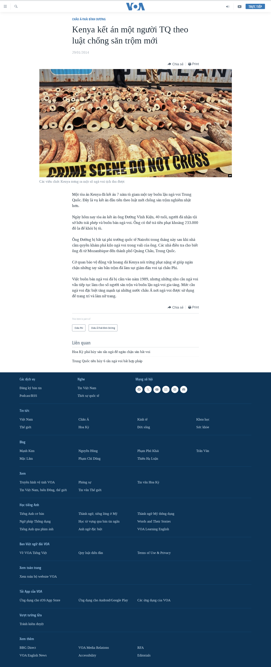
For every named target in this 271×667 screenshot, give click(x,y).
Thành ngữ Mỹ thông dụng (155, 514)
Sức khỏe (202, 427)
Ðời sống (143, 427)
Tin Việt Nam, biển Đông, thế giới (43, 490)
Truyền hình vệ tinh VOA (37, 482)
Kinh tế (142, 419)
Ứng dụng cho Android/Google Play (103, 600)
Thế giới (25, 427)
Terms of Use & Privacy (154, 553)
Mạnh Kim (27, 451)
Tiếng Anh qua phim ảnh (36, 529)
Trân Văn (202, 451)
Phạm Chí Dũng (89, 458)
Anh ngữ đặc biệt (90, 529)
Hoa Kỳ (83, 427)
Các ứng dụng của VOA (154, 600)
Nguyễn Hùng (88, 451)
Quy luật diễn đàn (90, 553)
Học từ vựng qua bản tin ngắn (99, 521)
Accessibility (87, 655)
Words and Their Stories (154, 521)
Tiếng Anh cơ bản (32, 514)
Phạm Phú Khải (148, 451)
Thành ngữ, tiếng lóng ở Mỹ (97, 514)
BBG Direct (28, 648)
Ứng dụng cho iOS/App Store (40, 600)
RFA (140, 648)
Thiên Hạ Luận (147, 458)
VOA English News (33, 655)
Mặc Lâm (26, 458)
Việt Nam (26, 419)
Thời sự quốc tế (88, 396)
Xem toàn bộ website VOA (38, 576)
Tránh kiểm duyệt (32, 624)
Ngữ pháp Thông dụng (35, 521)
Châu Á (83, 419)
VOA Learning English (153, 529)
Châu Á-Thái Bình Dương (89, 19)
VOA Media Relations (93, 648)
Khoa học (202, 419)
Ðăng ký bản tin (31, 388)
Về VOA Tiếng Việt (33, 553)
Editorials (144, 655)
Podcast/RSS (28, 396)
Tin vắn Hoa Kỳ (148, 482)
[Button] (175, 64)
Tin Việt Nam (87, 388)
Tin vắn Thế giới (89, 490)
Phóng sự (84, 482)
